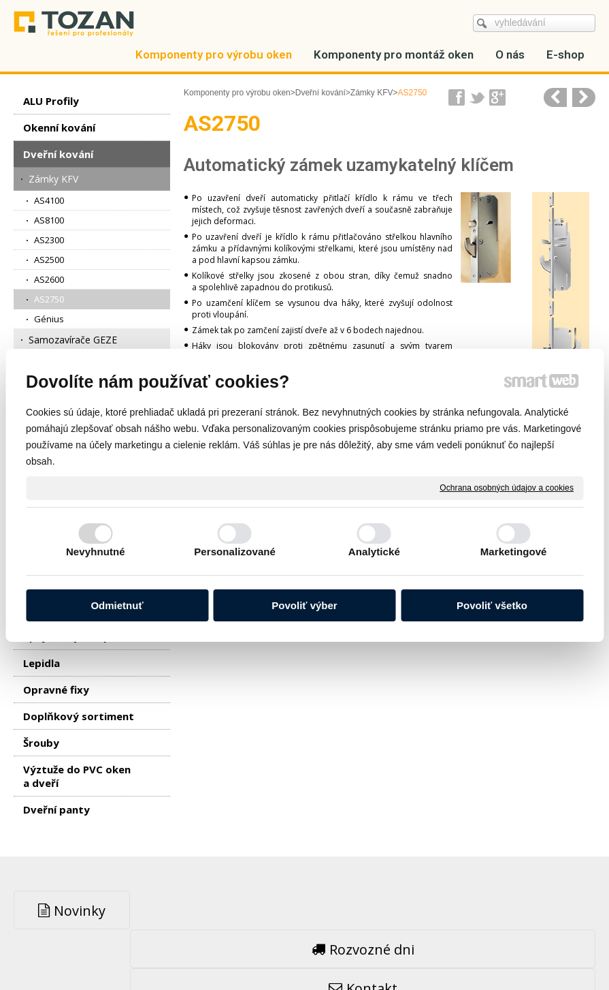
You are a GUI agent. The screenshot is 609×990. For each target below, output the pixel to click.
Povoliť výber (304, 605)
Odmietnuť (116, 605)
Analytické (374, 551)
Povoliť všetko (492, 605)
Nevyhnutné (95, 551)
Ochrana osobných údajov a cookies (507, 487)
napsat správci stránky (271, 949)
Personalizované (235, 551)
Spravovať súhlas (511, 949)
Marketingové (513, 551)
